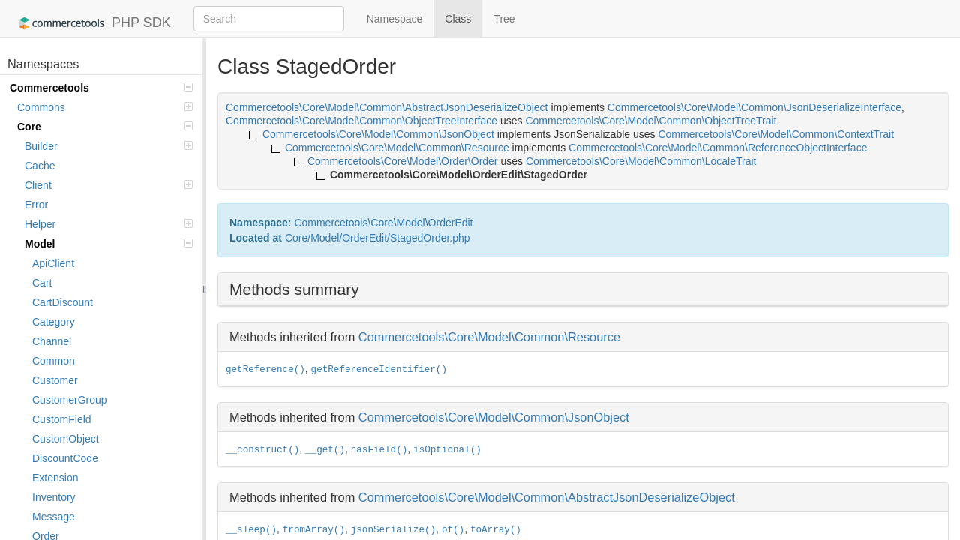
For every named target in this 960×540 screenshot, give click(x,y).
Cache (40, 166)
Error (36, 205)
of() (453, 530)
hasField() (379, 450)
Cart (42, 283)
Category (53, 322)
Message (53, 517)
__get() (325, 450)
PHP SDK (91, 23)
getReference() (265, 369)
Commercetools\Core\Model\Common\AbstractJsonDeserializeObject (546, 497)
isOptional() (447, 450)
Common (53, 361)
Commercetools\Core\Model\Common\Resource (489, 337)
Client (109, 185)
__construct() (262, 450)
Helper (109, 224)
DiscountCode (65, 458)
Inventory (54, 497)
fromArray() (314, 530)
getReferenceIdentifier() (379, 369)
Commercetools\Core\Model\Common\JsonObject (493, 417)
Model (109, 244)
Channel (51, 341)
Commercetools (101, 88)
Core (105, 127)
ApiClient (53, 263)
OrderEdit (450, 223)
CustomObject (65, 439)
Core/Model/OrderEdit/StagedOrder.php (377, 238)
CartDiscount (62, 302)
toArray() (495, 530)
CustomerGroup (69, 400)
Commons (105, 107)
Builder (109, 146)
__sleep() (251, 530)
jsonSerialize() (393, 530)
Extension (55, 478)
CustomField (62, 419)
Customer (55, 380)
